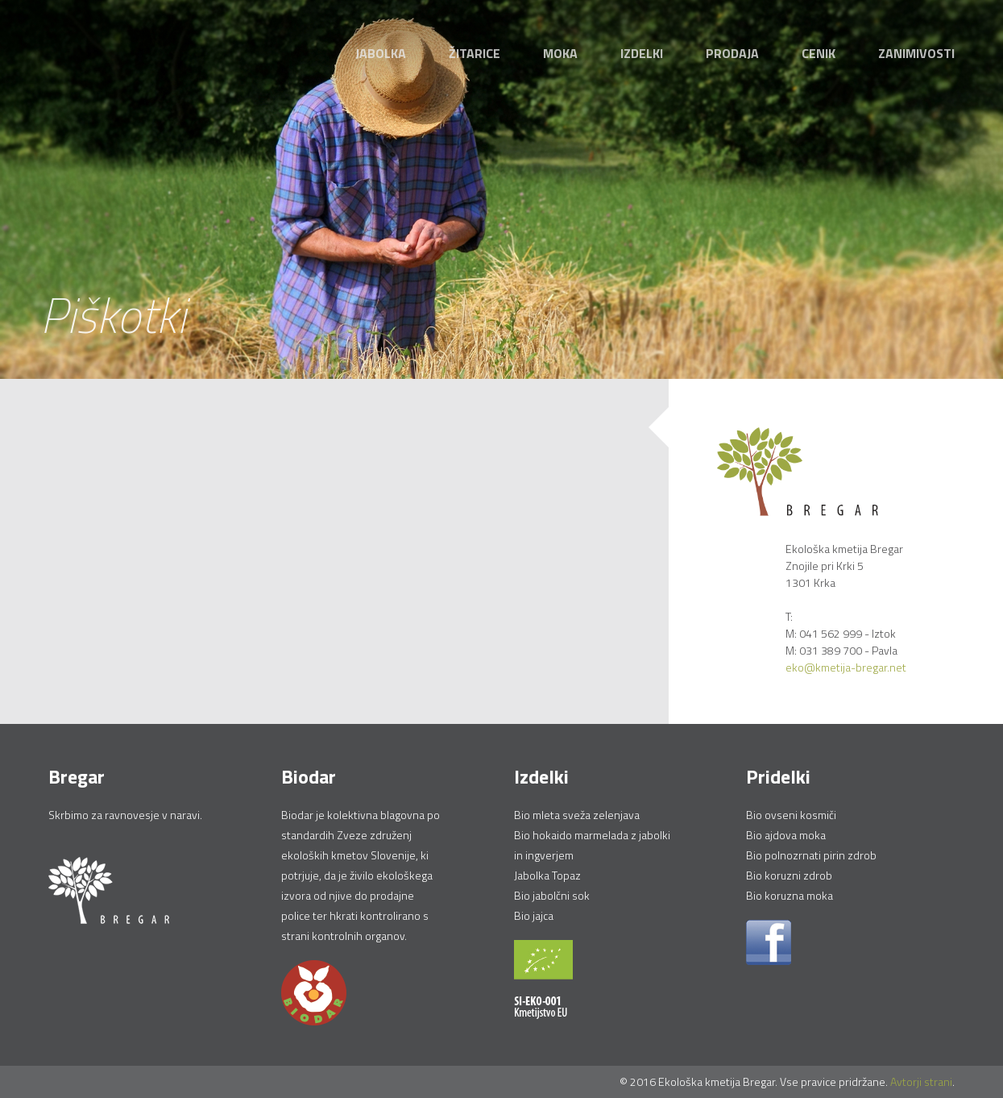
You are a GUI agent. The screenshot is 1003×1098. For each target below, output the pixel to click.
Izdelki (641, 53)
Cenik (818, 53)
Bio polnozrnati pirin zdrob (811, 854)
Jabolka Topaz (547, 875)
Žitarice (474, 53)
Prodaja (732, 53)
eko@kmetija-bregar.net (845, 667)
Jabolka (380, 53)
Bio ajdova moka (786, 834)
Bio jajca (533, 915)
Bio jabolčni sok (552, 895)
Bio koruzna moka (789, 895)
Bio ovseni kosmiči (791, 814)
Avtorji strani (921, 1081)
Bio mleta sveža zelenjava (577, 814)
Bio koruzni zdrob (789, 875)
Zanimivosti (916, 53)
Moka (560, 53)
